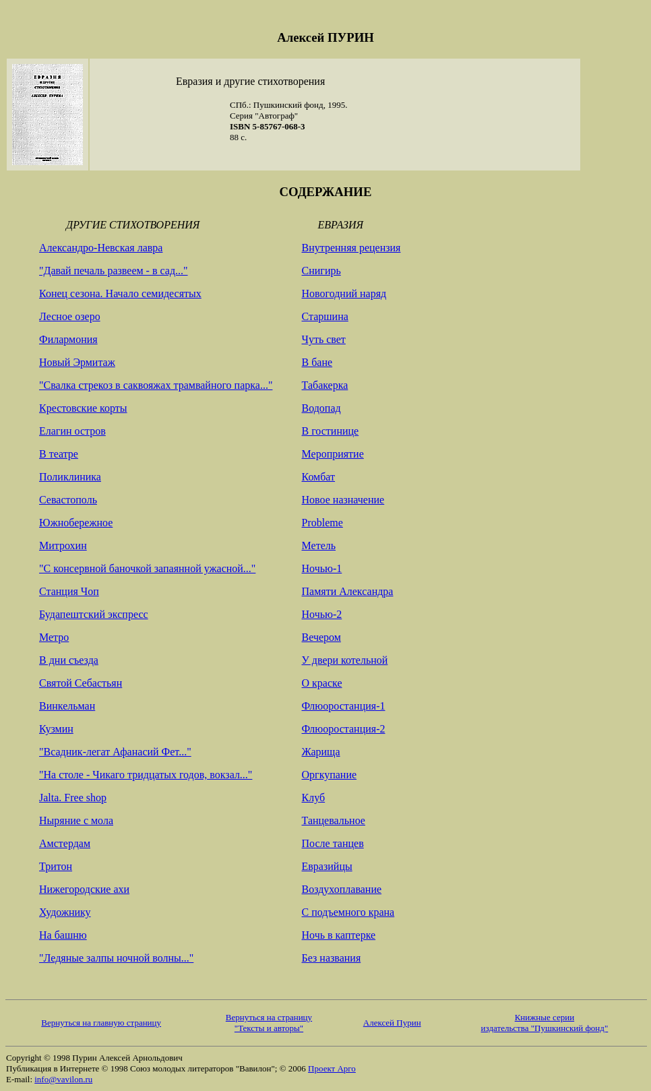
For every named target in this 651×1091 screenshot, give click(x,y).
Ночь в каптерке (339, 935)
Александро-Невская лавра (100, 247)
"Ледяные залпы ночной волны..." (116, 958)
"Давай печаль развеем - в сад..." (113, 270)
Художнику (65, 912)
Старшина (325, 316)
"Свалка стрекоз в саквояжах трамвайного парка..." (155, 385)
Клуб (314, 797)
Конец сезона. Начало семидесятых (120, 293)
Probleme (322, 522)
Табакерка (325, 385)
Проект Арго (332, 1068)
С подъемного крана (348, 912)
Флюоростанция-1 (343, 706)
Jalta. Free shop (72, 797)
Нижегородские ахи (84, 889)
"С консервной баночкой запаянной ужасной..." (147, 568)
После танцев (333, 843)
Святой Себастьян (80, 683)
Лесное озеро (69, 316)
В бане (317, 362)
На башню (63, 935)
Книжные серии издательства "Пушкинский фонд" (545, 1022)
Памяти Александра (348, 591)
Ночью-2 (322, 614)
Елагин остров (72, 431)
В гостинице (330, 431)
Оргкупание (329, 774)
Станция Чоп (69, 591)
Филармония (68, 339)
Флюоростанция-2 (343, 729)
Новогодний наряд (344, 293)
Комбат (319, 476)
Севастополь (68, 499)
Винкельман (67, 706)
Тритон (55, 866)
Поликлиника (70, 476)
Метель (319, 545)
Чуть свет (324, 339)
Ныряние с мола (76, 820)
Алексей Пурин (392, 1023)
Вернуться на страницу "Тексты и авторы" (269, 1022)
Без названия (331, 958)
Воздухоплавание (342, 889)
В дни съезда (68, 660)
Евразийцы (327, 866)
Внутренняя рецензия (351, 247)
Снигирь (321, 270)
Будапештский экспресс (93, 614)
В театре (58, 454)
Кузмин (56, 729)
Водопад (321, 408)
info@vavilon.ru (63, 1079)
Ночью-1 (322, 568)
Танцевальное (333, 820)
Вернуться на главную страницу (101, 1023)
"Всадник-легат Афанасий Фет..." (115, 751)
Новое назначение (343, 499)
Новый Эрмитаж (77, 362)
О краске (322, 683)
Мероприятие (333, 454)
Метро (54, 637)
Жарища (321, 751)
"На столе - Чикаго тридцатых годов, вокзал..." (145, 774)
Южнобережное (76, 522)
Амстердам (64, 843)
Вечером (321, 637)
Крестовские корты (83, 408)
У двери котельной (345, 660)
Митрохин (63, 545)
